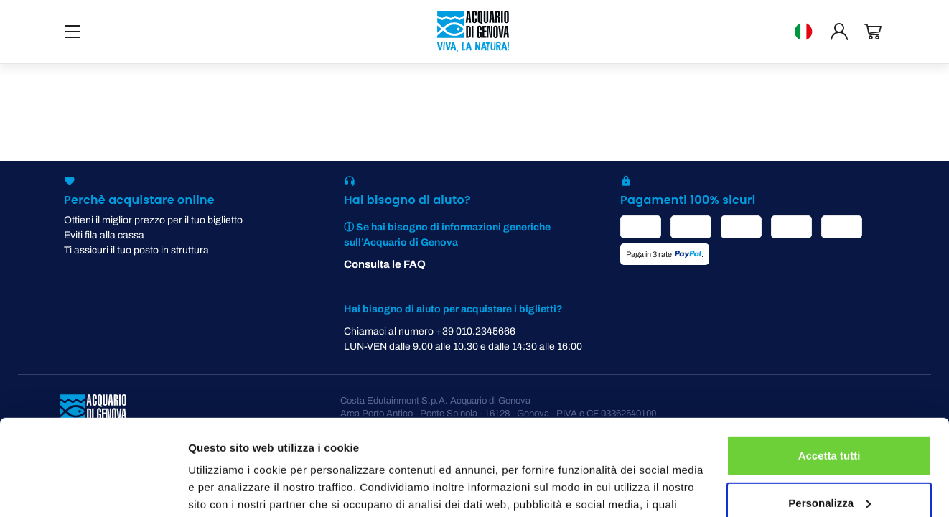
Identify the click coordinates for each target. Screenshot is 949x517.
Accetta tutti (829, 366)
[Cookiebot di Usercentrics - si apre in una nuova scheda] (93, 489)
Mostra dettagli (227, 489)
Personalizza (829, 412)
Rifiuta (829, 460)
